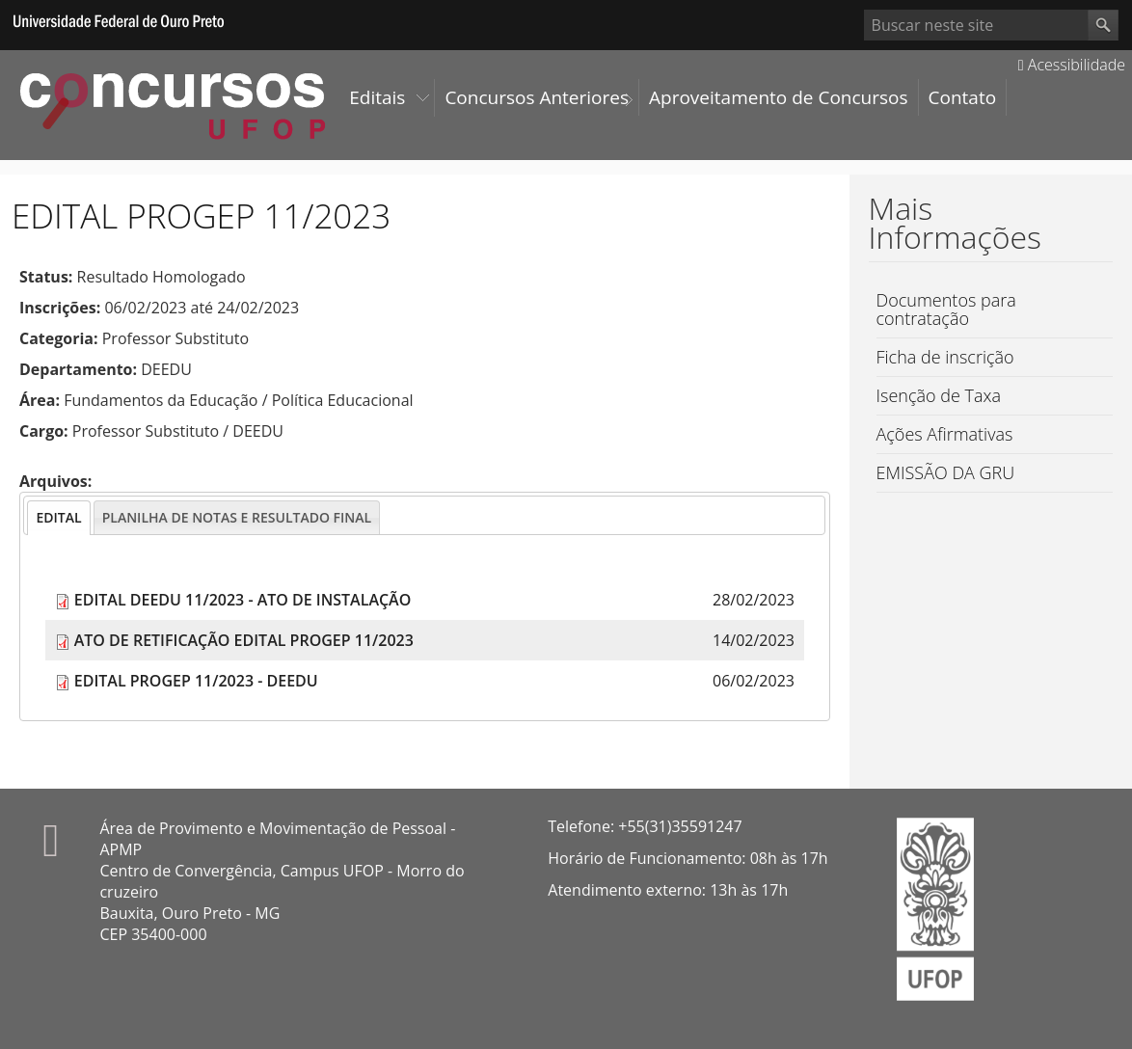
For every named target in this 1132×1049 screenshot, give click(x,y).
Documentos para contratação (946, 309)
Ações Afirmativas (944, 433)
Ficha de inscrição (945, 356)
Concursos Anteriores (537, 97)
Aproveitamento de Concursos (778, 97)
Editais (377, 97)
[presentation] (58, 517)
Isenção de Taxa (939, 395)
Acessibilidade (1071, 64)
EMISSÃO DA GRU (945, 472)
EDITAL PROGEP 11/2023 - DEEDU (196, 680)
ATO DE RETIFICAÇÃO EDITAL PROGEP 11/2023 (244, 640)
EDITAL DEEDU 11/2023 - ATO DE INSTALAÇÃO (243, 599)
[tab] (58, 517)
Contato (963, 97)
